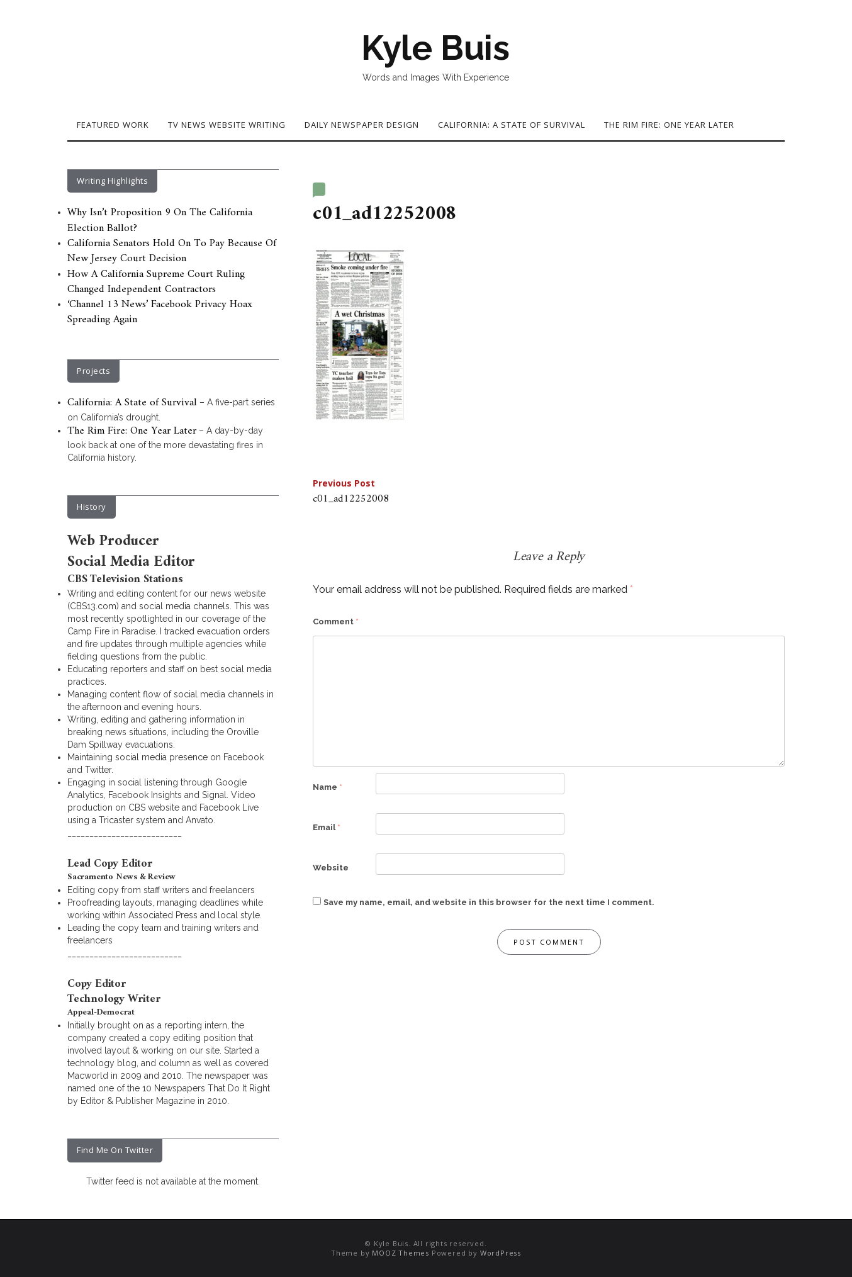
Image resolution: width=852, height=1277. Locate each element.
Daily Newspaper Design (362, 124)
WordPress (500, 1252)
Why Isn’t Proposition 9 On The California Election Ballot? (159, 220)
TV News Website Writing (227, 124)
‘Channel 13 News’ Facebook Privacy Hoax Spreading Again (159, 312)
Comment (336, 621)
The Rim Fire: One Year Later (669, 124)
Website (331, 867)
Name (327, 787)
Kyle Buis (435, 48)
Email (326, 827)
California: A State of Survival (511, 124)
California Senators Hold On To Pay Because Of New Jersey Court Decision (171, 251)
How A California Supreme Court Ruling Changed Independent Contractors (156, 282)
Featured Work (113, 124)
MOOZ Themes (400, 1252)
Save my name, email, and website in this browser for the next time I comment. (488, 902)
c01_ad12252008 (351, 493)
